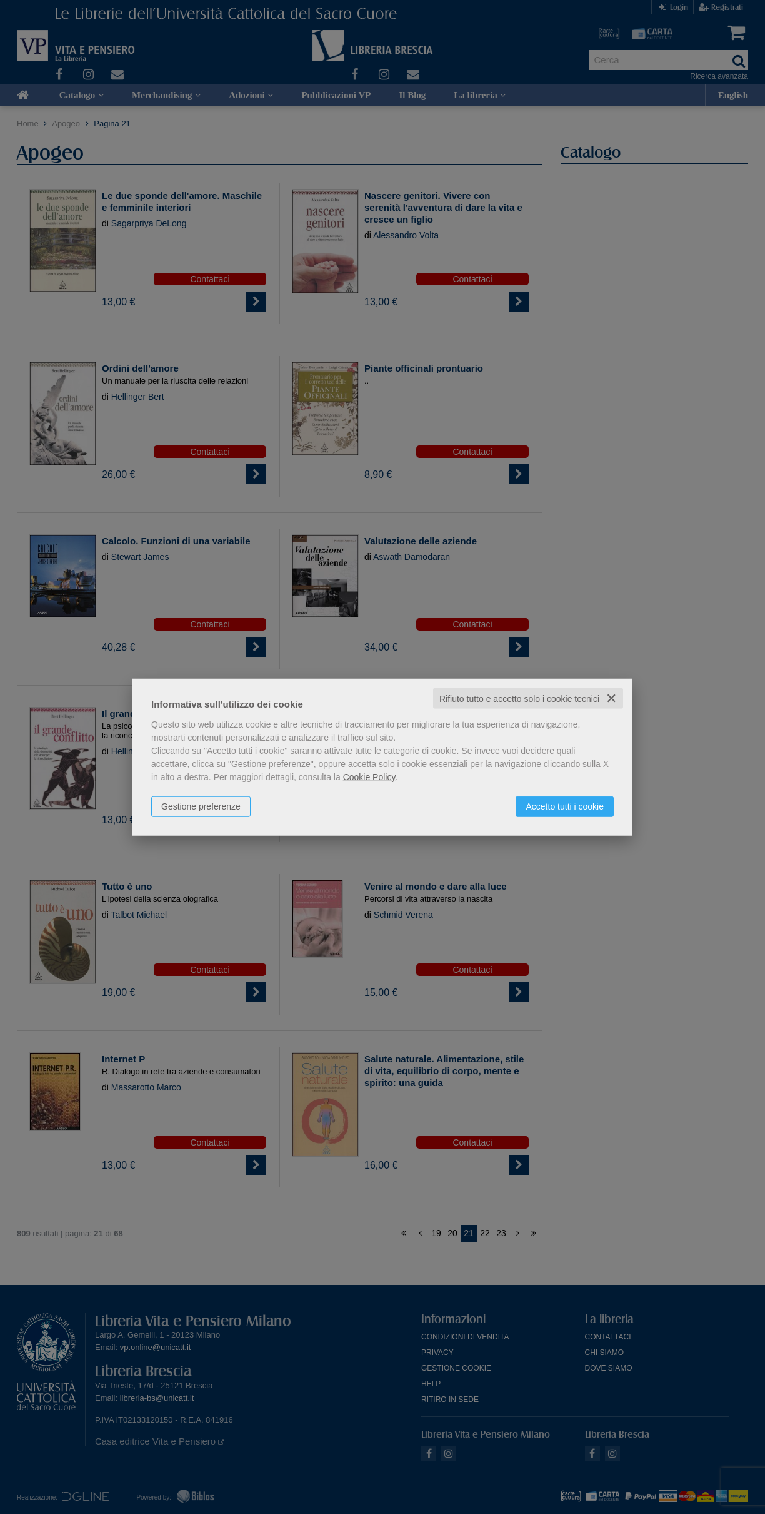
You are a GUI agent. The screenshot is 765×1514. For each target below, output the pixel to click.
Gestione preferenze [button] (201, 806)
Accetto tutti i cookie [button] (565, 806)
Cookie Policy (369, 776)
